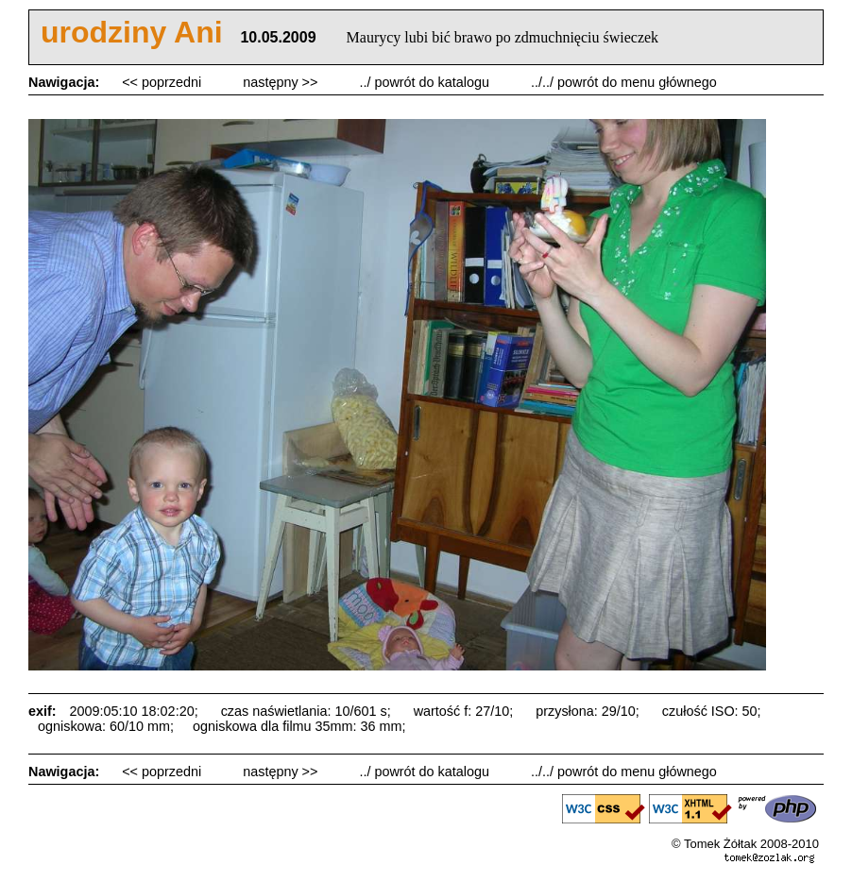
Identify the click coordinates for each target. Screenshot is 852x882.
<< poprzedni (163, 82)
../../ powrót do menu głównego (624, 82)
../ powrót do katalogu (426, 82)
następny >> (282, 82)
